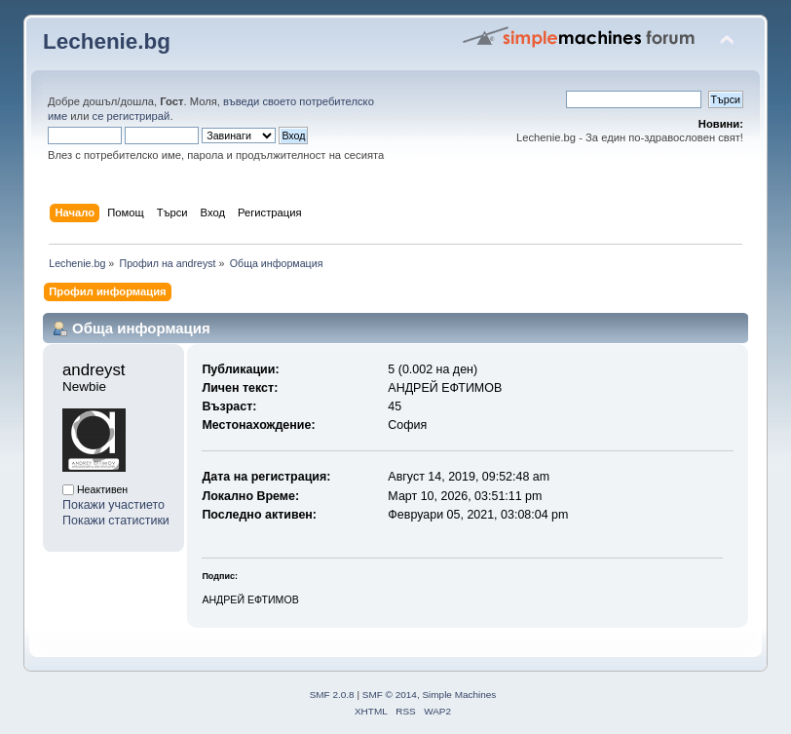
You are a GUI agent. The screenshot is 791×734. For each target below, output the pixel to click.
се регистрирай (131, 116)
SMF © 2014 (389, 694)
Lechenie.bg (106, 41)
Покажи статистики (116, 520)
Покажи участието (113, 505)
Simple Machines (459, 694)
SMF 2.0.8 (332, 694)
